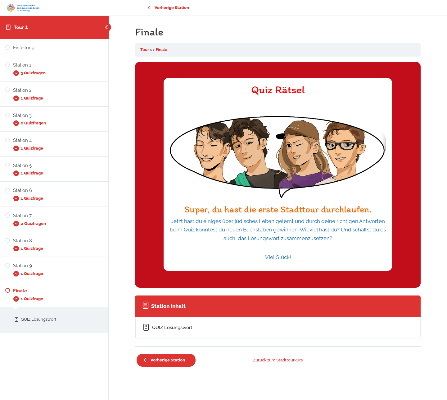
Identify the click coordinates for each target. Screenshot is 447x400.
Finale (161, 49)
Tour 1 (21, 27)
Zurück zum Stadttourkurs (278, 360)
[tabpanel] (278, 175)
